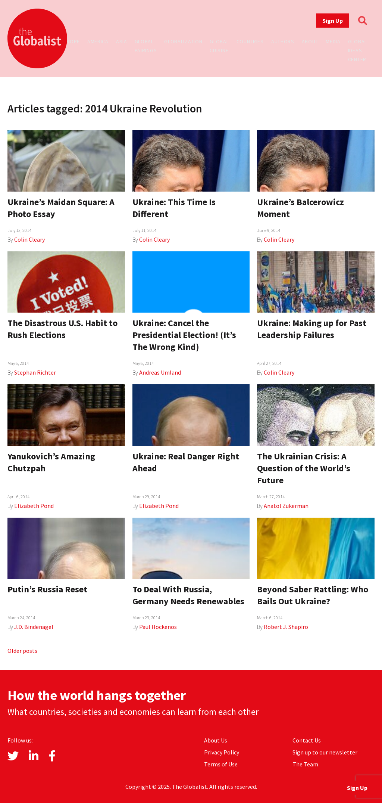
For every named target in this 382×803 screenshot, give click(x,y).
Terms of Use (221, 764)
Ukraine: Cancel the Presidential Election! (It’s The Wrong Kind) (184, 335)
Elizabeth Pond (34, 505)
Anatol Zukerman (286, 505)
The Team (305, 764)
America (98, 41)
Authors (282, 41)
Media (333, 41)
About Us (215, 740)
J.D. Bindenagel (33, 626)
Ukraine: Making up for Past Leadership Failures (311, 329)
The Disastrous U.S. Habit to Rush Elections (62, 329)
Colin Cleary (29, 239)
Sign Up (332, 20)
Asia (121, 41)
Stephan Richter (35, 372)
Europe (70, 41)
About (310, 41)
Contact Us (306, 740)
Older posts (22, 650)
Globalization (183, 41)
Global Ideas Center (357, 50)
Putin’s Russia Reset (47, 589)
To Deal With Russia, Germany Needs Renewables (188, 595)
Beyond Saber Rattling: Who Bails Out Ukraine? (312, 595)
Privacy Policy (221, 752)
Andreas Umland (160, 372)
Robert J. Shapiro (286, 626)
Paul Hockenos (158, 626)
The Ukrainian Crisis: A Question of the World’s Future (303, 468)
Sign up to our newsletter (324, 752)
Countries (250, 41)
